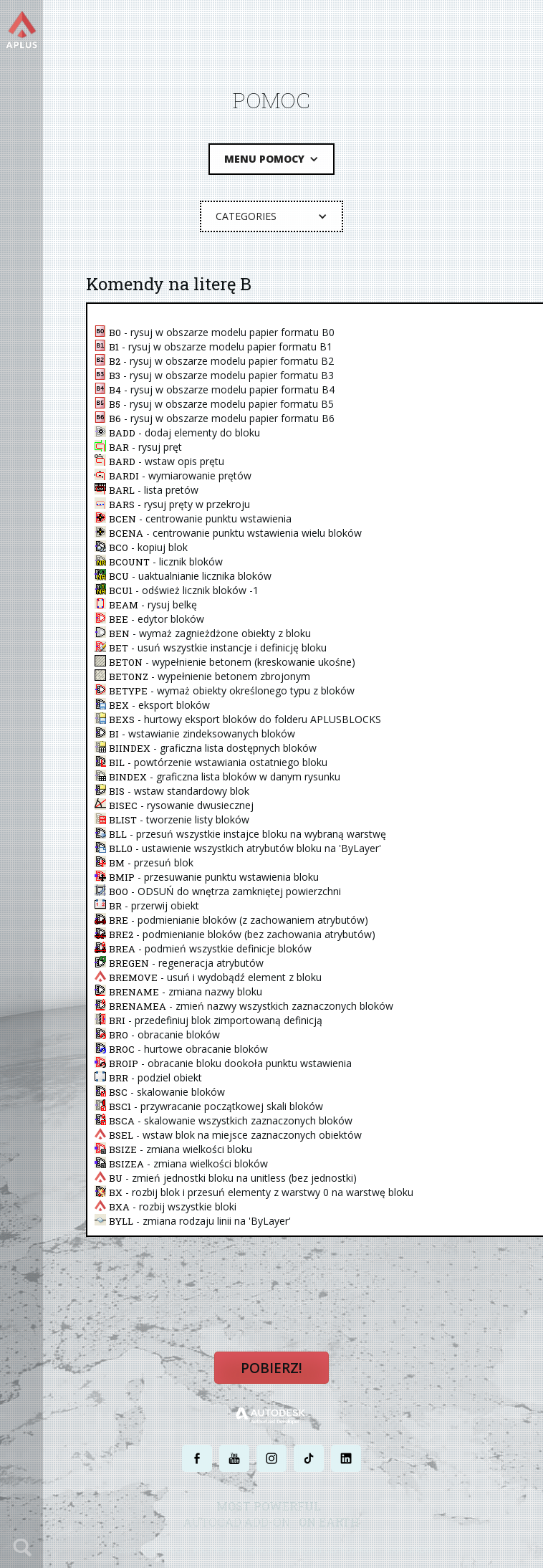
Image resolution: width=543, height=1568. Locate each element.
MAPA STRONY (409, 1549)
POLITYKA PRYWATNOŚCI (235, 1549)
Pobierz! (271, 1367)
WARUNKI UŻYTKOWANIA (331, 1549)
